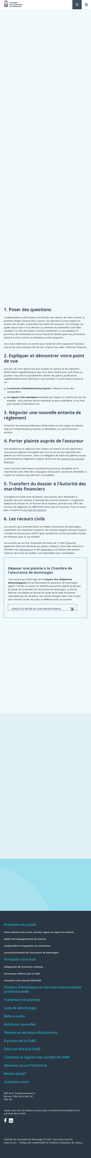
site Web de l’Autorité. (35, 510)
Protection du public (20, 924)
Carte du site (10, 1142)
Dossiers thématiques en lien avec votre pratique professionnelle (42, 989)
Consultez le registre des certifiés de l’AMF (37, 1057)
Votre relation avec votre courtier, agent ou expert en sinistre (39, 932)
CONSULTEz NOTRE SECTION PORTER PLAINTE (36, 608)
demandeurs (26, 549)
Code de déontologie (20, 1008)
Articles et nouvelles (20, 1024)
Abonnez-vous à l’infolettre (25, 1065)
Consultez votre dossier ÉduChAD (22, 980)
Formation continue (20, 959)
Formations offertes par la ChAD (22, 973)
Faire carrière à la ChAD (22, 1049)
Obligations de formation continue (23, 966)
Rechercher (77, 4)
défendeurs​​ (47, 549)
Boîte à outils (14, 1016)
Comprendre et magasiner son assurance (27, 945)
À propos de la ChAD (20, 1041)
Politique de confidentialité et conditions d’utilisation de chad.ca (50, 1142)
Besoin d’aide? (15, 1073)
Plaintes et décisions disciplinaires (31, 1032)
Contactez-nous (16, 1082)
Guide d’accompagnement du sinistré (25, 938)
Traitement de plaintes (22, 1000)
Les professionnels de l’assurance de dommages (31, 952)
